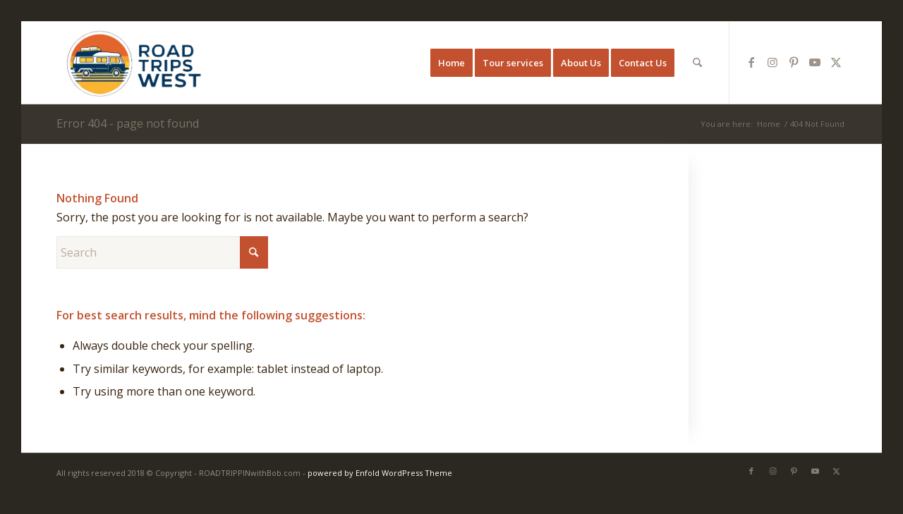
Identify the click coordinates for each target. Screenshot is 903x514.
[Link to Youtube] (814, 62)
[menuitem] (451, 63)
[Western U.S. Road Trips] (133, 63)
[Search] (697, 63)
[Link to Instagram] (772, 62)
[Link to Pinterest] (793, 62)
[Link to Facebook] (751, 62)
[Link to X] (836, 62)
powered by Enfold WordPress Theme (380, 472)
